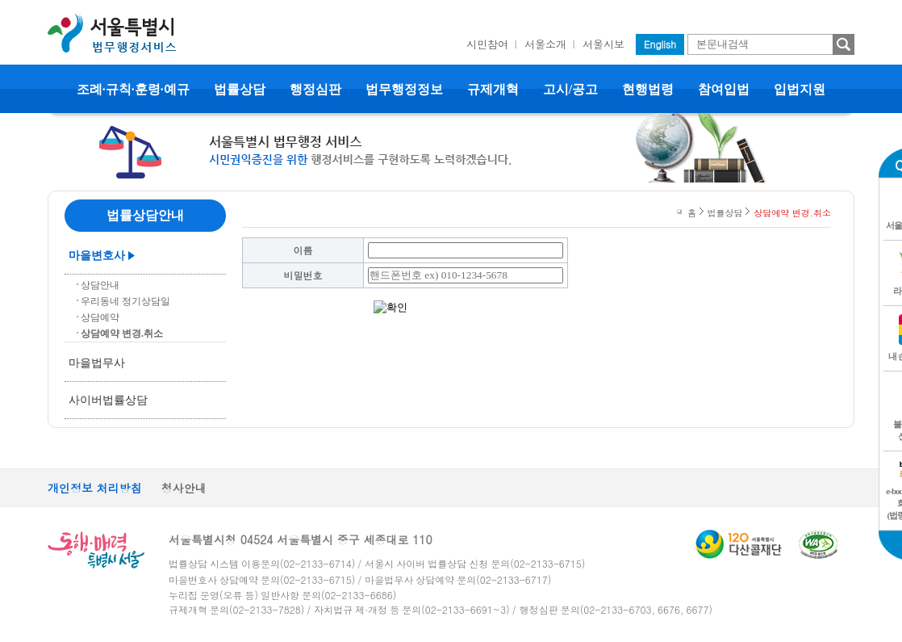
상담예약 (100, 317)
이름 (303, 250)
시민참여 (487, 44)
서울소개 (545, 44)
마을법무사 (97, 363)
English (660, 44)
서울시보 (603, 44)
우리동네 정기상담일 (125, 301)
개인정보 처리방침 (95, 488)
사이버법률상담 (108, 400)
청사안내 (184, 488)
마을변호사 (97, 256)
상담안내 (100, 285)
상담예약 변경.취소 (122, 333)
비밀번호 (303, 275)
